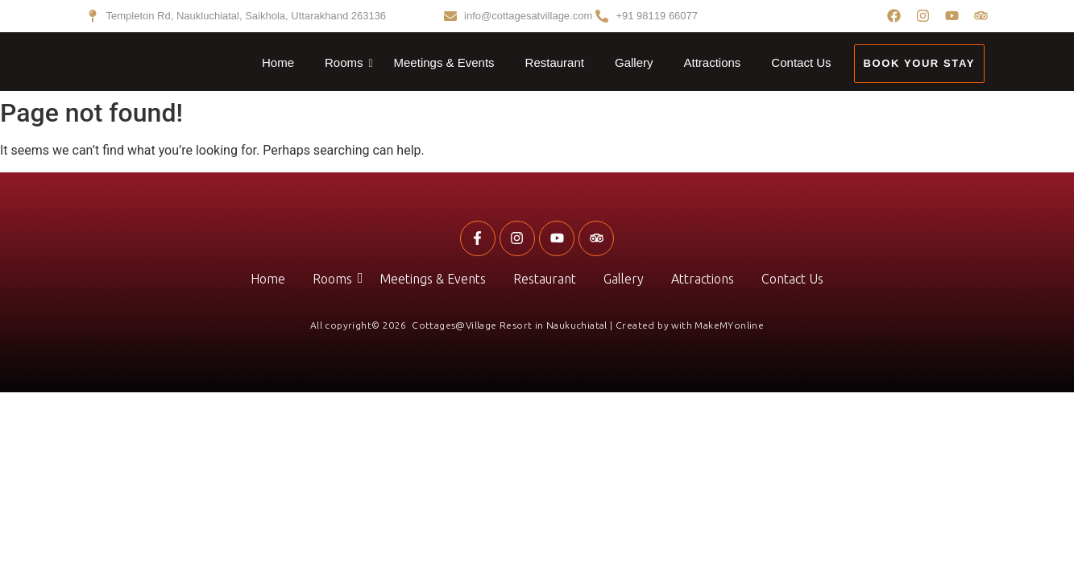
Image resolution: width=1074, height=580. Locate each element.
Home (278, 62)
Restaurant (554, 62)
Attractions (711, 62)
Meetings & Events (444, 62)
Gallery (634, 62)
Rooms (347, 62)
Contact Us (801, 62)
